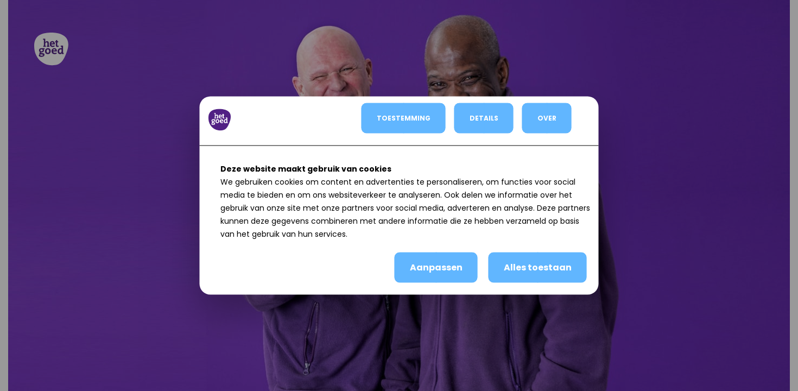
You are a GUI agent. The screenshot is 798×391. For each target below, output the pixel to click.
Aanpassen (436, 267)
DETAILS (484, 118)
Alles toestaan (538, 267)
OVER (546, 118)
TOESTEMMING (403, 118)
